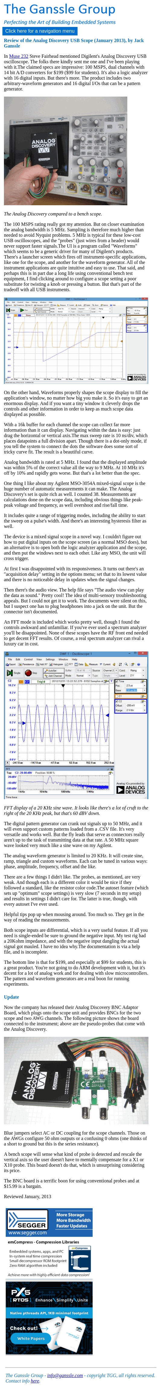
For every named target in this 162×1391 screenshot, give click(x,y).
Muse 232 (18, 56)
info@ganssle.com (65, 1375)
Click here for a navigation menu (40, 31)
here (35, 1380)
